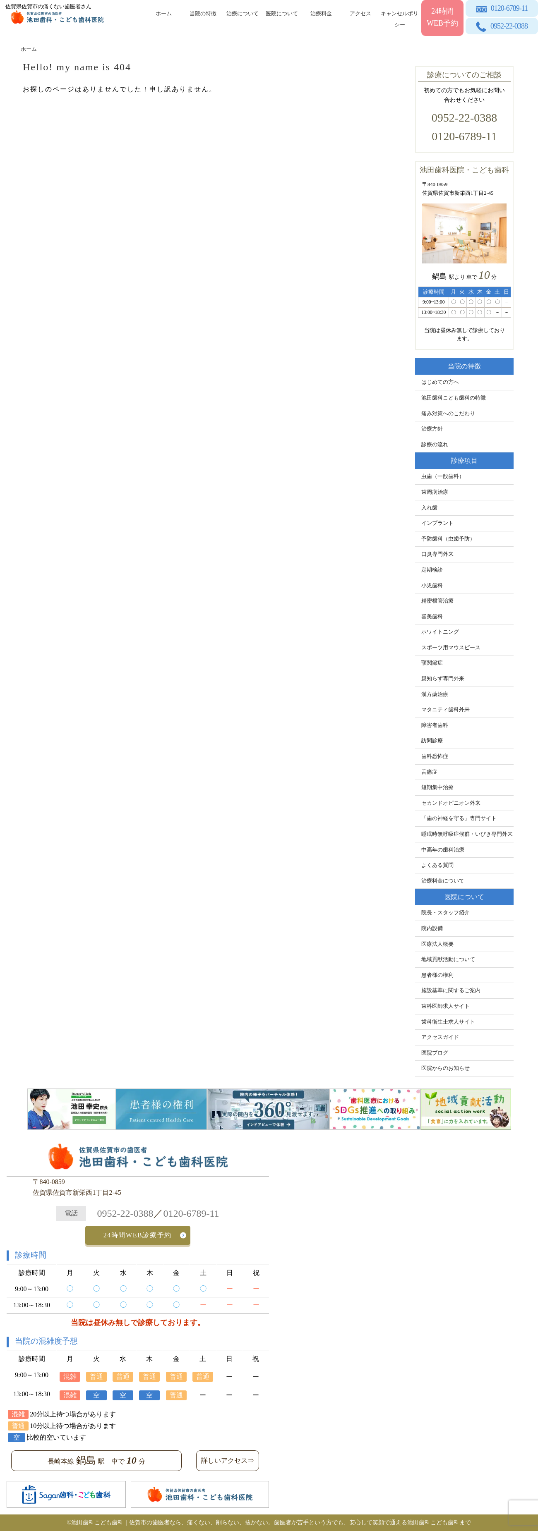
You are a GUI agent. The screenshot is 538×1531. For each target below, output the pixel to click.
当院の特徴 (203, 13)
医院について (282, 13)
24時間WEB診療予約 (137, 1235)
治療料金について (442, 881)
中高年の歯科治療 (442, 850)
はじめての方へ (440, 382)
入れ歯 (429, 508)
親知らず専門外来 (442, 679)
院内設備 (432, 928)
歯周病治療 (434, 492)
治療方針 (432, 429)
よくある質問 (437, 865)
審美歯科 (432, 617)
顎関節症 (432, 663)
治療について (242, 13)
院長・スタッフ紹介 (445, 913)
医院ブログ (434, 1053)
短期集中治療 (437, 787)
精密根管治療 (437, 601)
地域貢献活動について (448, 959)
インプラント (437, 523)
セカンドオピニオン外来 (450, 803)
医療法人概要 (437, 944)
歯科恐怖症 (434, 756)
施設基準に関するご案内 (450, 990)
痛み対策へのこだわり (448, 413)
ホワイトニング (440, 632)
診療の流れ (434, 444)
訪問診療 (432, 741)
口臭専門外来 (437, 554)
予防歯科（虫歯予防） (448, 539)
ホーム (164, 13)
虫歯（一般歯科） (442, 476)
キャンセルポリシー (399, 17)
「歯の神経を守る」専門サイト (459, 818)
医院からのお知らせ (445, 1068)
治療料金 (321, 13)
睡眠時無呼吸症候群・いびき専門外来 (467, 834)
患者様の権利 (437, 975)
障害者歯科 (434, 725)
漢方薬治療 (434, 694)
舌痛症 (429, 772)
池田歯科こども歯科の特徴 (453, 398)
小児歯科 (432, 585)
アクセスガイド (440, 1037)
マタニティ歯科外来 (445, 710)
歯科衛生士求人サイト (448, 1022)
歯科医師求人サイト (445, 1006)
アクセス (360, 13)
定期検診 (432, 570)
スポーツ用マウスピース (450, 648)
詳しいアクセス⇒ (227, 1460)
